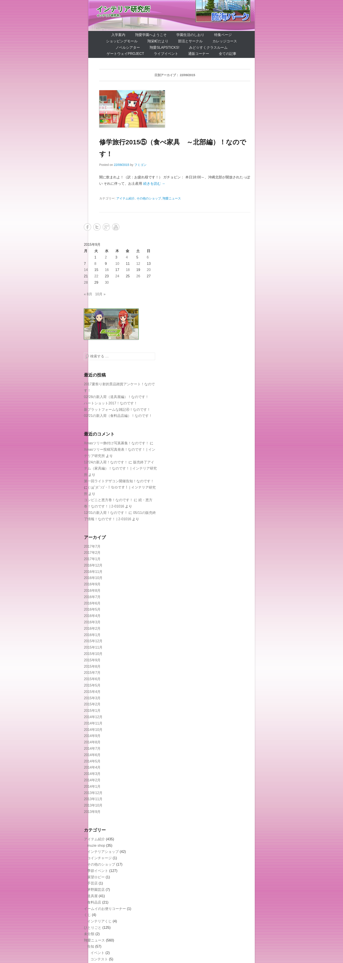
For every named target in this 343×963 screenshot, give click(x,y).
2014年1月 (92, 786)
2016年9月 (92, 584)
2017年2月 (92, 552)
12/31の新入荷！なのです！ (106, 513)
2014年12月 (93, 717)
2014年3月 (92, 774)
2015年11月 (93, 647)
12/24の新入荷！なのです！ (106, 462)
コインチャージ (99, 858)
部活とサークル (190, 41)
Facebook (87, 227)
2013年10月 (93, 805)
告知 (90, 946)
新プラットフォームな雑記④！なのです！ (117, 409)
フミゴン (140, 165)
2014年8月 (92, 742)
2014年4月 (92, 767)
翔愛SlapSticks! (164, 47)
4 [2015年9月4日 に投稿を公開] (127, 257)
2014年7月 (92, 748)
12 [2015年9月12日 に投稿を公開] (138, 263)
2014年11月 (93, 723)
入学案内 (118, 35)
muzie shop (96, 845)
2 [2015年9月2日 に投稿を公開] (106, 257)
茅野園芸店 (96, 889)
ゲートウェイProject (125, 54)
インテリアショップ (103, 852)
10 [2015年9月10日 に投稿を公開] (117, 263)
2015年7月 (92, 672)
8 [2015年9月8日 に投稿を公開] (95, 263)
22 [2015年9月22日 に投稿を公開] (96, 276)
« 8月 (88, 294)
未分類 (89, 934)
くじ (87, 915)
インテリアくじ (99, 921)
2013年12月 (93, 793)
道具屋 (92, 896)
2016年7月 (92, 597)
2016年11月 (93, 572)
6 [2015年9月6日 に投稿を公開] (148, 257)
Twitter (97, 227)
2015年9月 (92, 660)
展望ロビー (96, 877)
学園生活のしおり (190, 35)
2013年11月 (93, 799)
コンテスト (99, 959)
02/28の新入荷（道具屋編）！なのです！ (116, 397)
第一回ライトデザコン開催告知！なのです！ (119, 481)
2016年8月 (92, 590)
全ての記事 (227, 54)
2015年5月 (92, 685)
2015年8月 (92, 666)
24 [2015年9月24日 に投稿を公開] (117, 276)
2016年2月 (92, 628)
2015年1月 (92, 710)
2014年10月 (93, 730)
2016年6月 (92, 603)
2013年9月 (92, 812)
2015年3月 (92, 698)
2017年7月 (92, 546)
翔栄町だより (157, 41)
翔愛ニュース (172, 198)
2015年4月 (92, 692)
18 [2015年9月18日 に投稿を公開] (128, 270)
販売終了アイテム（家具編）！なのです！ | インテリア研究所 (120, 468)
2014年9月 (92, 736)
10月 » (100, 294)
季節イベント (97, 871)
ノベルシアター (127, 47)
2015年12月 (93, 641)
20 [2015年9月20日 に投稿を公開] (149, 270)
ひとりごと (92, 927)
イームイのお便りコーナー (105, 909)
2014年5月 (92, 761)
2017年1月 (92, 559)
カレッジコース (224, 41)
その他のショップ (148, 198)
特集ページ (223, 35)
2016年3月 (92, 622)
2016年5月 (92, 609)
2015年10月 (93, 654)
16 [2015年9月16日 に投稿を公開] (107, 270)
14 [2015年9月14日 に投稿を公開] (86, 270)
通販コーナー (198, 54)
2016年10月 (93, 578)
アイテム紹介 (125, 198)
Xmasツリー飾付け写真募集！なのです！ (116, 443)
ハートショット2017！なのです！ (110, 403)
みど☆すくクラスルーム (208, 47)
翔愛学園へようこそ (151, 35)
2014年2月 (92, 780)
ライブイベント (166, 54)
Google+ (106, 227)
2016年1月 (92, 635)
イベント (97, 953)
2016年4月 (92, 616)
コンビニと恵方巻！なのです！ (108, 500)
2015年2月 (92, 704)
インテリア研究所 (123, 9)
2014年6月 (92, 755)
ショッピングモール (122, 41)
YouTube (115, 227)
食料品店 (94, 902)
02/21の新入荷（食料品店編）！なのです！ (118, 416)
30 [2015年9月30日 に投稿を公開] (107, 282)
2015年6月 (92, 679)
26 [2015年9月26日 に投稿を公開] (138, 276)
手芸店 (92, 883)
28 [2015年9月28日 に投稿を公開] (86, 282)
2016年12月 (93, 565)
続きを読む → (154, 183)
